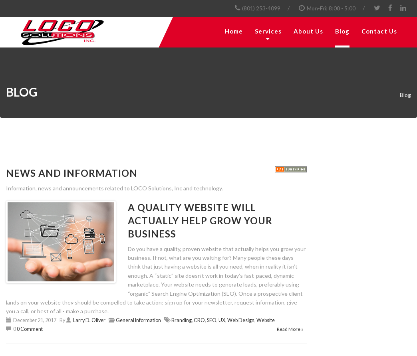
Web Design (240, 320)
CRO (199, 320)
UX (221, 320)
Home (234, 31)
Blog (342, 31)
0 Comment (30, 329)
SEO (211, 320)
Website (265, 320)
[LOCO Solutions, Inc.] (79, 32)
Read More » (290, 329)
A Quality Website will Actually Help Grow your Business (200, 220)
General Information (138, 320)
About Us (308, 31)
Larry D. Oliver (89, 320)
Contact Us (379, 31)
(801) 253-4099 (261, 8)
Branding (181, 320)
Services (268, 31)
